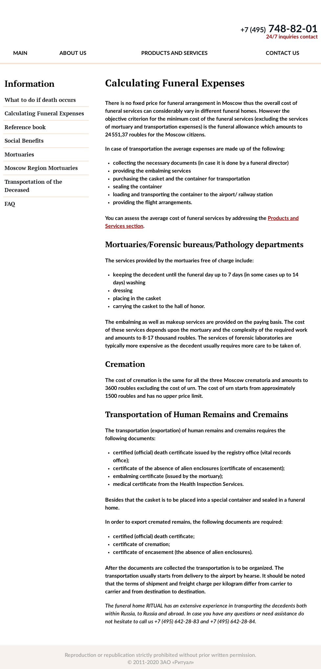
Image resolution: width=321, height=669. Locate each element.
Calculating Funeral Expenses (44, 113)
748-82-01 (279, 29)
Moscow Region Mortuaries (41, 168)
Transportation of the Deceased (33, 186)
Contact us (282, 53)
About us (72, 53)
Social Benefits (24, 140)
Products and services (174, 53)
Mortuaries (19, 154)
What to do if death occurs (40, 100)
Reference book (25, 127)
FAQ (10, 203)
